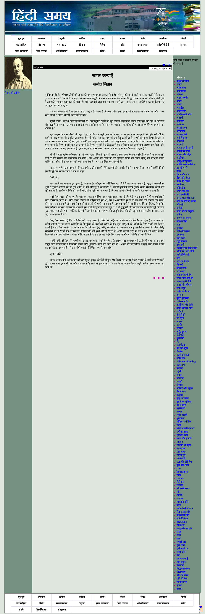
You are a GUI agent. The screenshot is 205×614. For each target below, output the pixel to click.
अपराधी (180, 117)
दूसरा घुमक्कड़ (183, 298)
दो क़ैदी (180, 311)
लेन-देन (180, 485)
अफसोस (180, 121)
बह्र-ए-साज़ (181, 405)
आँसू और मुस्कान (184, 161)
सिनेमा (82, 44)
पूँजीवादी (180, 338)
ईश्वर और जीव (183, 174)
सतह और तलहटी (184, 528)
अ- (170, 65)
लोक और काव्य (183, 488)
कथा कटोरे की (183, 194)
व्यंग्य (102, 38)
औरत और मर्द (183, 191)
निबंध (143, 38)
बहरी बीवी (181, 408)
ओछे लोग (181, 187)
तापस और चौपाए (184, 284)
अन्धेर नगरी (181, 111)
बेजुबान (180, 395)
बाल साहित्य (21, 44)
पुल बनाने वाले (183, 354)
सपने (179, 535)
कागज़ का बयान (184, 218)
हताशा (179, 585)
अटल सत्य (181, 87)
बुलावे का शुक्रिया (184, 401)
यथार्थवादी (181, 458)
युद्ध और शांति (183, 465)
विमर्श (183, 38)
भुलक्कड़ (180, 418)
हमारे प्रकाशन (82, 51)
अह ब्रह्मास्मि (182, 134)
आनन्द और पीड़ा (184, 154)
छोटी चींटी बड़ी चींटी (185, 251)
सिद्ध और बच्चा (183, 568)
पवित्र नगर (181, 358)
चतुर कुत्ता (181, 238)
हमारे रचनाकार (21, 51)
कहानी (61, 38)
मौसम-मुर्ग (181, 455)
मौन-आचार (181, 451)
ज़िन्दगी (180, 264)
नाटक (122, 38)
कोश (122, 44)
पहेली (179, 371)
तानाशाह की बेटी (184, 281)
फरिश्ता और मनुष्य (185, 388)
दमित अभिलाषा (183, 291)
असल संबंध (182, 127)
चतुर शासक (182, 241)
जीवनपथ (180, 271)
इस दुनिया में (182, 167)
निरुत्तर (180, 328)
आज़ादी (180, 144)
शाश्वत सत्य (182, 521)
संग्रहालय (163, 51)
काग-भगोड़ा (181, 221)
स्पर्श (178, 538)
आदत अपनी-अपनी (185, 147)
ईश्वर (179, 171)
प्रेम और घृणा (182, 348)
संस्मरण (41, 44)
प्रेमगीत (180, 351)
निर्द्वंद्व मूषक (182, 331)
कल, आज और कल (185, 198)
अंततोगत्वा (181, 91)
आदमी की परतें (183, 151)
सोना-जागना (182, 582)
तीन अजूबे (181, 288)
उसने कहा (181, 184)
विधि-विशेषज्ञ (182, 518)
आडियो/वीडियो (163, 44)
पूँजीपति (180, 334)
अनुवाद (183, 44)
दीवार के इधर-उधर (185, 308)
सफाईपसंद (181, 542)
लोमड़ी (179, 495)
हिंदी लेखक (41, 51)
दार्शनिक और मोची (185, 304)
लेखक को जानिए (11, 92)
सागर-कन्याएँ (182, 558)
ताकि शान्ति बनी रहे (185, 278)
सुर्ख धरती (181, 545)
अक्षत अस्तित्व (183, 81)
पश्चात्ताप (181, 365)
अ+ (164, 65)
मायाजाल (181, 448)
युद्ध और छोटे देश (184, 461)
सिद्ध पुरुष (181, 572)
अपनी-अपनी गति (184, 114)
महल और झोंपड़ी (184, 438)
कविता (82, 38)
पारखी (179, 381)
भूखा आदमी (182, 415)
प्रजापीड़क (181, 344)
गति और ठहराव (183, 231)
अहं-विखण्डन (182, 137)
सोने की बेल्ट (182, 578)
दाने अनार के (182, 301)
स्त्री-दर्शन (180, 525)
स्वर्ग (178, 555)
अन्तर (179, 101)
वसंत (179, 505)
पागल (179, 375)
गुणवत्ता (180, 228)
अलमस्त (180, 124)
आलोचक (181, 157)
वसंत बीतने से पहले (185, 508)
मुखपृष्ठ (21, 38)
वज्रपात (180, 498)
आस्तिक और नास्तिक (186, 164)
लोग (178, 491)
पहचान (180, 368)
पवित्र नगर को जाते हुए (186, 361)
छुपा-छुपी (180, 244)
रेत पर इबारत (182, 471)
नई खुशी (180, 318)
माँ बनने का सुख (184, 445)
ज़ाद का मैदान (183, 261)
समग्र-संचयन (142, 44)
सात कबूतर (181, 562)
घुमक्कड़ (180, 234)
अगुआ (179, 84)
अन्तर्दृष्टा (180, 107)
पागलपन (180, 378)
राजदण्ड (180, 478)
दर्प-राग (180, 294)
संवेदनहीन (181, 552)
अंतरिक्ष (180, 94)
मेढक (179, 425)
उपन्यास (41, 38)
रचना (179, 468)
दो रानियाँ (181, 314)
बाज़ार (179, 411)
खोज (102, 51)
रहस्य (179, 475)
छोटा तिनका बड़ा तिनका (187, 248)
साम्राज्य (180, 565)
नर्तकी (179, 324)
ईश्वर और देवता (183, 177)
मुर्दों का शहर (182, 431)
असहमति (181, 131)
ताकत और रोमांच (184, 274)
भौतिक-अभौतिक (184, 421)
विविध (102, 44)
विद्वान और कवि (183, 511)
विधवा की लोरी (183, 515)
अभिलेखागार (61, 51)
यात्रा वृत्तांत (62, 44)
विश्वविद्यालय (142, 51)
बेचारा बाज (181, 391)
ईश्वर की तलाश (183, 181)
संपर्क (122, 51)
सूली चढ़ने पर (182, 548)
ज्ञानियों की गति (183, 254)
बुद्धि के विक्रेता (183, 398)
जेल (178, 258)
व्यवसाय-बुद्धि (182, 501)
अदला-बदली (182, 97)
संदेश (179, 532)
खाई (178, 224)
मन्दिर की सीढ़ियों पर (185, 428)
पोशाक (180, 385)
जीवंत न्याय (182, 268)
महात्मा (180, 441)
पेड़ (178, 341)
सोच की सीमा (182, 575)
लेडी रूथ (180, 481)
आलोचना (163, 38)
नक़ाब (179, 321)
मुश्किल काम (182, 435)
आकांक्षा (180, 141)
